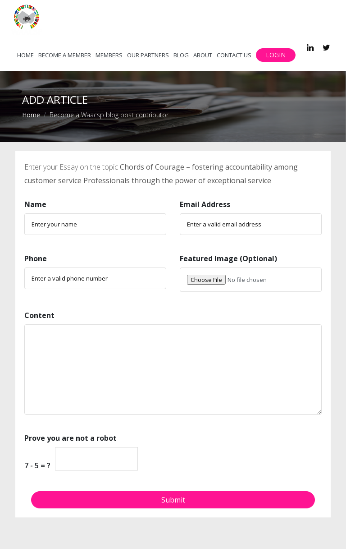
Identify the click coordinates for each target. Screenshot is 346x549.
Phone (35, 258)
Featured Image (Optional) (228, 258)
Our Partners (148, 55)
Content (39, 315)
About (202, 55)
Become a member (64, 55)
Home (25, 55)
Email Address (205, 204)
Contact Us (234, 55)
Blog (181, 55)
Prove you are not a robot (70, 438)
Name (35, 204)
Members (109, 55)
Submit (173, 500)
